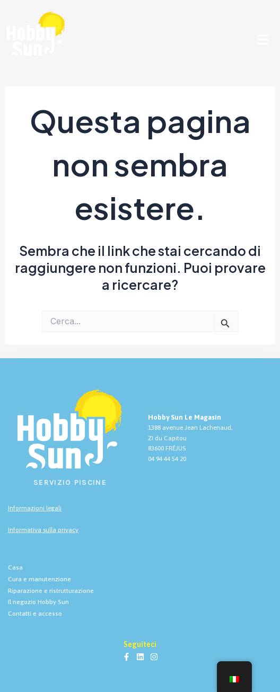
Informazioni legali (35, 508)
